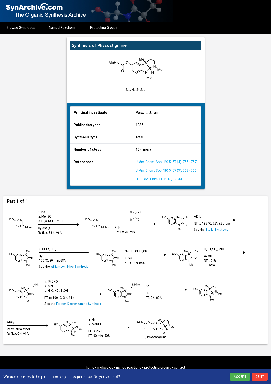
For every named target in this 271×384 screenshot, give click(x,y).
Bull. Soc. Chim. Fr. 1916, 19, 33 (159, 179)
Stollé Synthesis (220, 229)
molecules (105, 367)
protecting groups (157, 367)
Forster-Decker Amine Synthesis (79, 304)
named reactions (128, 367)
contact (179, 367)
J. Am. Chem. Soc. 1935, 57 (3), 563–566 (166, 170)
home (90, 367)
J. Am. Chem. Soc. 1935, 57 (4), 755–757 (166, 162)
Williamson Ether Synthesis (70, 266)
